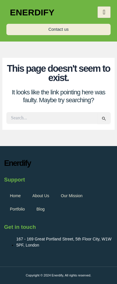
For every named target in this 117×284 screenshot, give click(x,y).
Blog (40, 209)
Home (15, 195)
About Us (40, 195)
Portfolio (17, 209)
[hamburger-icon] (104, 12)
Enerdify (32, 12)
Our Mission (72, 195)
